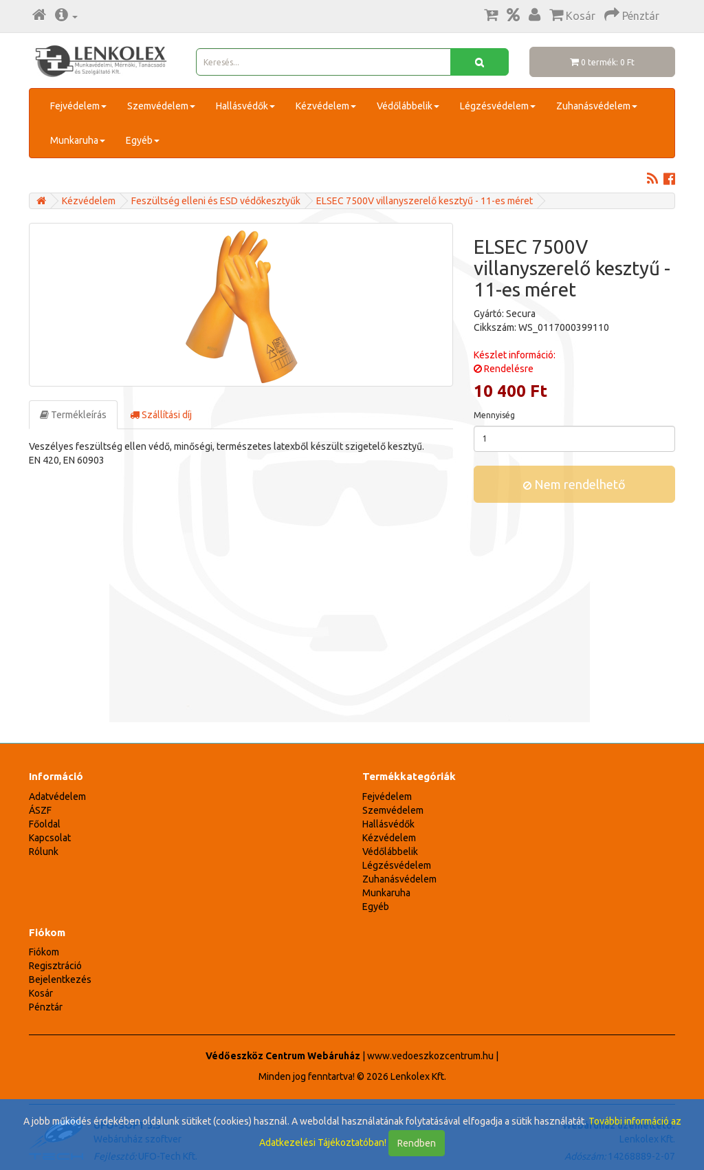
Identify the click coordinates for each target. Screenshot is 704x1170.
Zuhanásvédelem (596, 105)
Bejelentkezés (60, 979)
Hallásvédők (245, 105)
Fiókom (44, 951)
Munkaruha (77, 140)
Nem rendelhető (574, 484)
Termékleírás (73, 414)
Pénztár (46, 1006)
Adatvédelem (57, 796)
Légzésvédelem (498, 105)
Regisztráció (55, 965)
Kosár (41, 993)
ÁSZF (40, 810)
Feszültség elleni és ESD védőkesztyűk (215, 200)
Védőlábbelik (408, 105)
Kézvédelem (326, 105)
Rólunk (43, 851)
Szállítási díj (161, 414)
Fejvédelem (78, 105)
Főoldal (44, 824)
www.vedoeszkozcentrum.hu (430, 1055)
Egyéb (143, 140)
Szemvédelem (161, 105)
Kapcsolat (50, 837)
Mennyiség (494, 415)
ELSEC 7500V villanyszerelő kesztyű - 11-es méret (424, 200)
